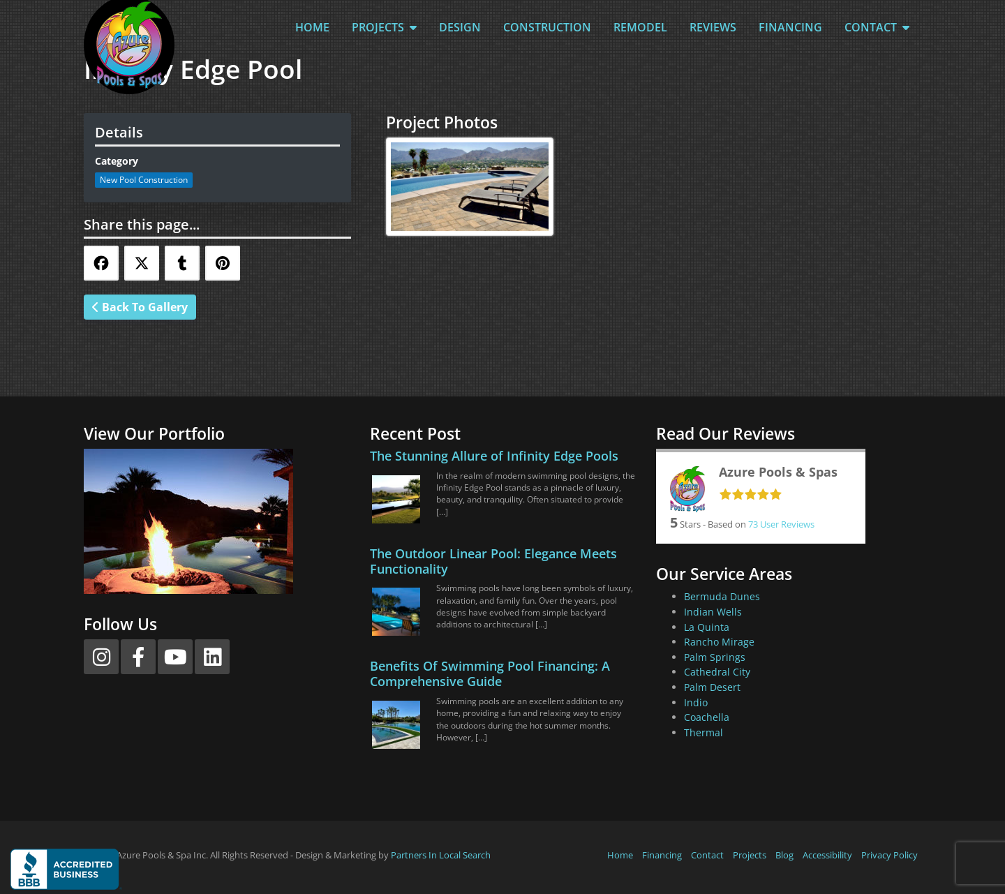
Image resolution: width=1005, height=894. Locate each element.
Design (460, 27)
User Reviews (781, 524)
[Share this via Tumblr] (182, 263)
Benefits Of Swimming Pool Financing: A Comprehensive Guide (490, 673)
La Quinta (706, 627)
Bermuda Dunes (722, 596)
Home (312, 27)
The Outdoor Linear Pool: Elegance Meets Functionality (493, 561)
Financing (790, 27)
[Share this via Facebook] (101, 263)
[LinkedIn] (212, 656)
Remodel (640, 27)
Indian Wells (713, 611)
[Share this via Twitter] (141, 263)
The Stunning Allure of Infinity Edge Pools (494, 455)
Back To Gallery (140, 307)
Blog (784, 855)
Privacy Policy (889, 855)
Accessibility (827, 855)
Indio (696, 702)
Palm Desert (712, 687)
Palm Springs (714, 657)
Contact (876, 27)
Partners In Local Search (441, 855)
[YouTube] (175, 656)
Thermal (703, 732)
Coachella (706, 717)
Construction (547, 27)
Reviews (713, 27)
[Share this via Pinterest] (222, 263)
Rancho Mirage (719, 641)
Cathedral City (717, 671)
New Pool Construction (144, 180)
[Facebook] (138, 656)
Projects (384, 27)
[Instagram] (101, 656)
